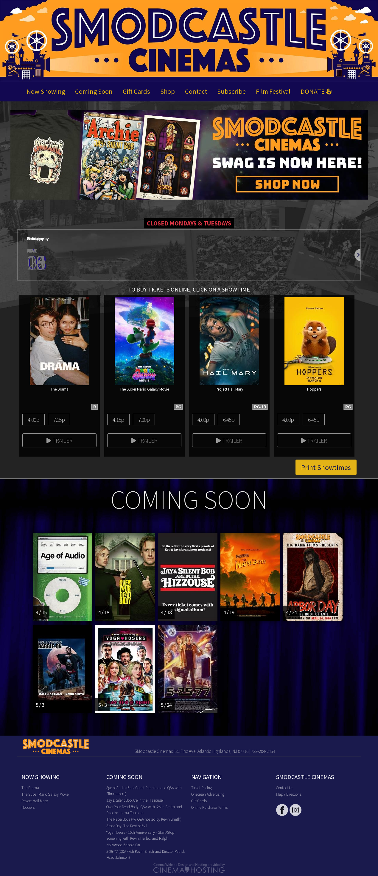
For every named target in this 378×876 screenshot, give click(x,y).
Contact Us (284, 787)
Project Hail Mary (34, 800)
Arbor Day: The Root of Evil (126, 825)
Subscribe (231, 91)
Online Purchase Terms (209, 807)
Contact (196, 91)
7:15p (59, 419)
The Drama (30, 787)
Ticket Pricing (201, 787)
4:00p (33, 419)
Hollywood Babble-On (123, 844)
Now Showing (46, 91)
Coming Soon (94, 91)
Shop (167, 91)
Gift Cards (136, 91)
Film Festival (273, 91)
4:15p (118, 419)
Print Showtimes (326, 467)
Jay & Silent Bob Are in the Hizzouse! (135, 800)
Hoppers (28, 807)
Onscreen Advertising (207, 794)
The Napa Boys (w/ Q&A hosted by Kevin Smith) (143, 819)
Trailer (59, 440)
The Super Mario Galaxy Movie (45, 794)
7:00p (144, 419)
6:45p (228, 419)
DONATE (316, 91)
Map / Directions (288, 794)
